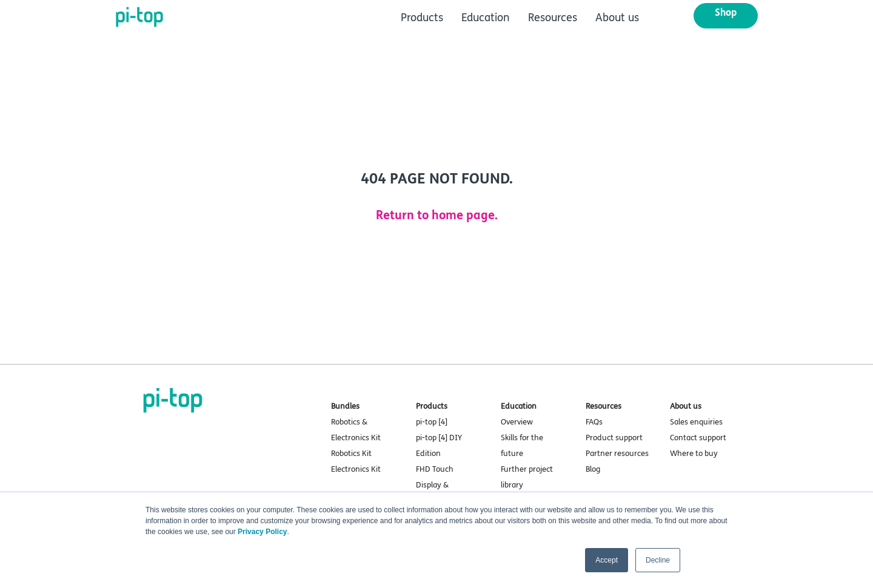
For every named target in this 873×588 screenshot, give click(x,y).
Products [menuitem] (422, 17)
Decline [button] (658, 560)
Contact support (698, 438)
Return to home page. (437, 215)
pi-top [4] (431, 422)
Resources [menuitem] (552, 17)
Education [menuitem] (485, 17)
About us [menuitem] (617, 17)
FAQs (594, 422)
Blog (593, 469)
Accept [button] (606, 560)
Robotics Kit (351, 453)
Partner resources (617, 453)
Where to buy (694, 453)
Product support (614, 438)
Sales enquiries (696, 422)
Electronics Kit (356, 469)
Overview (517, 422)
